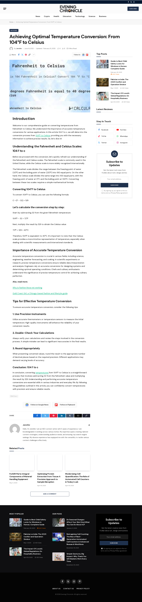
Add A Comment (49, 494)
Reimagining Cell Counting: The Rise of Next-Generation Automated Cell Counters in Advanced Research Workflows (78, 539)
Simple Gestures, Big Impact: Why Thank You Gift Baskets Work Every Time (77, 558)
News (38, 16)
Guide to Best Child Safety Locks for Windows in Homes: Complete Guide (119, 65)
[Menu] (4, 8)
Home (11, 22)
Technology (80, 16)
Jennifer (19, 48)
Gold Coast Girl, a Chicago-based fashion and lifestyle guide (40, 293)
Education (67, 16)
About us (56, 589)
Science (92, 16)
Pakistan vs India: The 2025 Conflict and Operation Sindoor (119, 82)
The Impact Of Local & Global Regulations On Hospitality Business (120, 95)
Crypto (47, 16)
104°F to (40, 135)
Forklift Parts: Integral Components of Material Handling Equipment (20, 477)
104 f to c (14, 396)
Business (102, 16)
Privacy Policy (115, 193)
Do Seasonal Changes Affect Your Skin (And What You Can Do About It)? (78, 522)
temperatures (42, 372)
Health (56, 16)
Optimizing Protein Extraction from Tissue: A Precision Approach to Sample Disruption (48, 478)
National (14, 30)
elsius (47, 135)
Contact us (68, 589)
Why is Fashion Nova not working (27, 287)
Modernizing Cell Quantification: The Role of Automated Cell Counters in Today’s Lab (77, 478)
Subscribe (133, 9)
